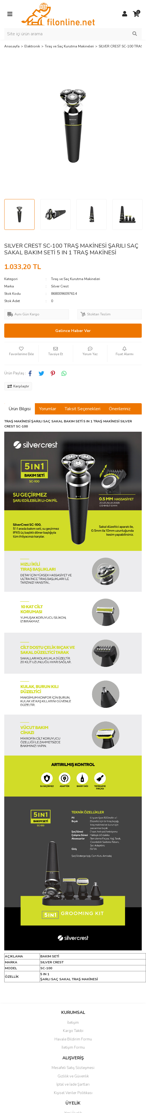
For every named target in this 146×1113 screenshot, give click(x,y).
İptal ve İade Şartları (73, 1084)
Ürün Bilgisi (20, 409)
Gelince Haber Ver (73, 330)
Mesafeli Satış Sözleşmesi (73, 1067)
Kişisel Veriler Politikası (73, 1092)
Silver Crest (60, 286)
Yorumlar (47, 409)
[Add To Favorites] (21, 353)
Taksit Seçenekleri (82, 409)
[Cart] (136, 14)
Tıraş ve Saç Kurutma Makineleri (75, 279)
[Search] (73, 34)
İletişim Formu (73, 1047)
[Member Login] (124, 14)
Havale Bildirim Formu (73, 1039)
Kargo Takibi (73, 1030)
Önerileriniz (119, 409)
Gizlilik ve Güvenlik (73, 1076)
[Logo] (58, 14)
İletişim (73, 1022)
